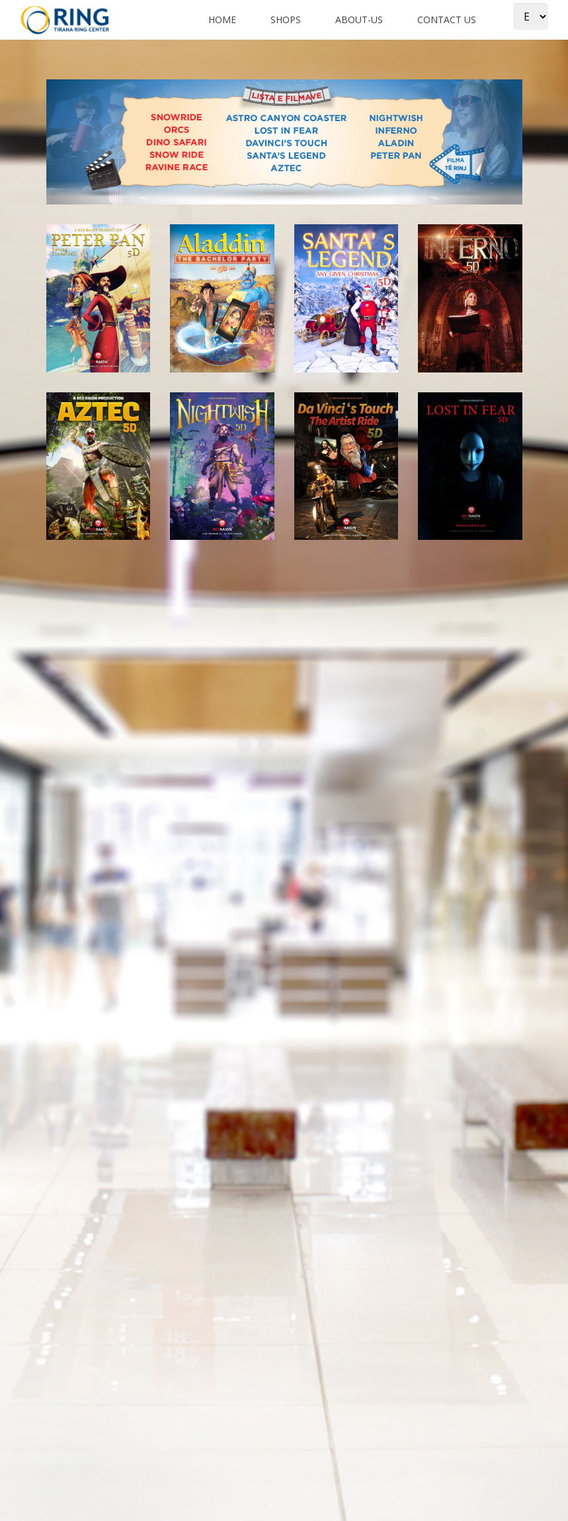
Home (222, 19)
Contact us (446, 19)
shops (285, 19)
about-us (359, 19)
